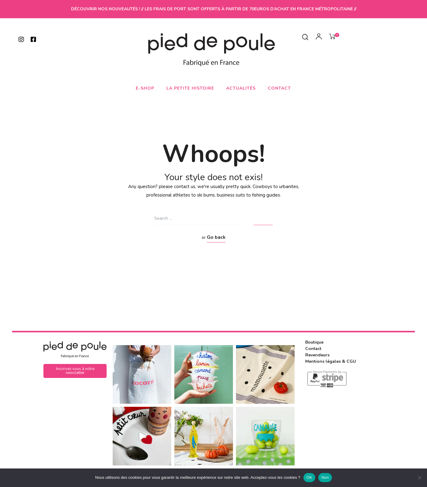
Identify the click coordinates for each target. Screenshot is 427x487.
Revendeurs (317, 355)
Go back (216, 237)
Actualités (241, 88)
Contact (279, 88)
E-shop (145, 88)
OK (309, 477)
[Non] (419, 478)
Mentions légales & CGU (330, 361)
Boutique (314, 342)
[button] (75, 371)
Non (325, 477)
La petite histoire (190, 88)
